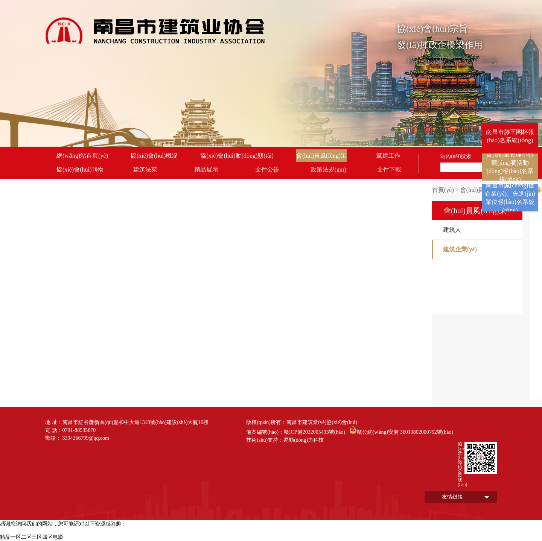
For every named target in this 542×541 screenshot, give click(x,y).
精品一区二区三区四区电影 (31, 537)
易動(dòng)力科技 (303, 440)
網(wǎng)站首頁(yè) (82, 155)
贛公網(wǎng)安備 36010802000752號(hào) (401, 430)
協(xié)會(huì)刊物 (80, 169)
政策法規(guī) (328, 169)
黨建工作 (388, 155)
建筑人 (452, 229)
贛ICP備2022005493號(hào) (314, 432)
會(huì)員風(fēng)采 (321, 155)
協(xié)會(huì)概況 (154, 155)
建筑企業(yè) (460, 249)
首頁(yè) (443, 190)
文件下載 (389, 169)
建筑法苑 (145, 169)
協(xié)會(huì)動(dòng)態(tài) (237, 155)
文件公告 (267, 169)
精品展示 (206, 169)
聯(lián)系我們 (75, 183)
